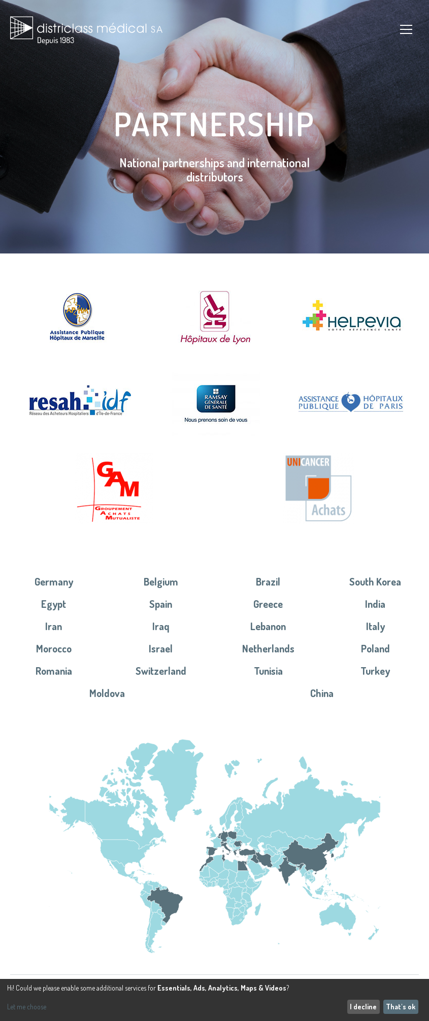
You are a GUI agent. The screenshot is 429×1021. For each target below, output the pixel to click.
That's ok (400, 1006)
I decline (363, 1006)
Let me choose (26, 1007)
